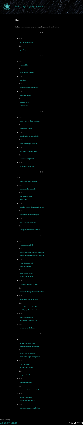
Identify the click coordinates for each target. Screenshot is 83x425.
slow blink (23, 199)
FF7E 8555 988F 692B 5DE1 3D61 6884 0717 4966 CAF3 (8, 423)
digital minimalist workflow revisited (32, 255)
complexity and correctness (29, 299)
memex (40, 7)
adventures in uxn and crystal (30, 214)
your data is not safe (26, 263)
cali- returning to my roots (28, 143)
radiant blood (24, 103)
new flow (23, 80)
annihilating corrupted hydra (29, 136)
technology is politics (27, 166)
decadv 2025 (24, 65)
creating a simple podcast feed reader (32, 252)
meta (17, 7)
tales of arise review (26, 273)
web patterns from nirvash (29, 284)
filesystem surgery (26, 382)
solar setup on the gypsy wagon (30, 121)
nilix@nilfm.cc (9, 421)
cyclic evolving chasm (27, 159)
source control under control (29, 390)
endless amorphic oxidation (29, 87)
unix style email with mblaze (29, 307)
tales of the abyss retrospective (30, 357)
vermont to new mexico (27, 400)
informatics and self (26, 317)
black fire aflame (25, 95)
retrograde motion (26, 128)
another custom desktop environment (32, 207)
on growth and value (27, 375)
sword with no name (26, 277)
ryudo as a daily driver (27, 354)
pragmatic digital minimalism (30, 346)
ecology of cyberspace (27, 367)
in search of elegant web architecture (32, 292)
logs (24, 7)
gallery (31, 7)
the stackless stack (26, 196)
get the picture (25, 50)
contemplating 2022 (26, 245)
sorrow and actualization (28, 189)
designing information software (30, 230)
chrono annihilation (26, 42)
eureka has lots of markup (28, 320)
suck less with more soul (28, 222)
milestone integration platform (30, 408)
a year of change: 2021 (27, 343)
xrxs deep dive (25, 364)
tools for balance (25, 266)
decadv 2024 (24, 106)
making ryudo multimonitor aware (31, 310)
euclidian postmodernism (28, 151)
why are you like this (27, 72)
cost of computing (26, 397)
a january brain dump (27, 328)
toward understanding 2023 (29, 181)
